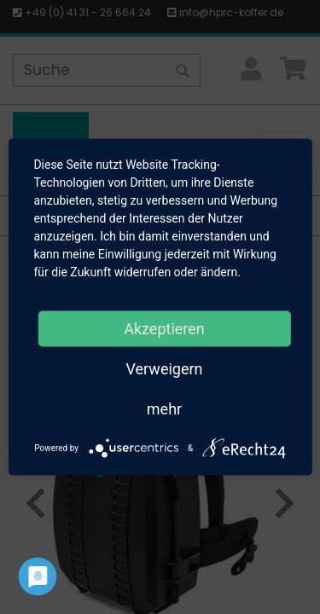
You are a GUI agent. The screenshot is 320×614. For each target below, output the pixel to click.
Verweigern (163, 369)
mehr (164, 409)
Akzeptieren (164, 329)
